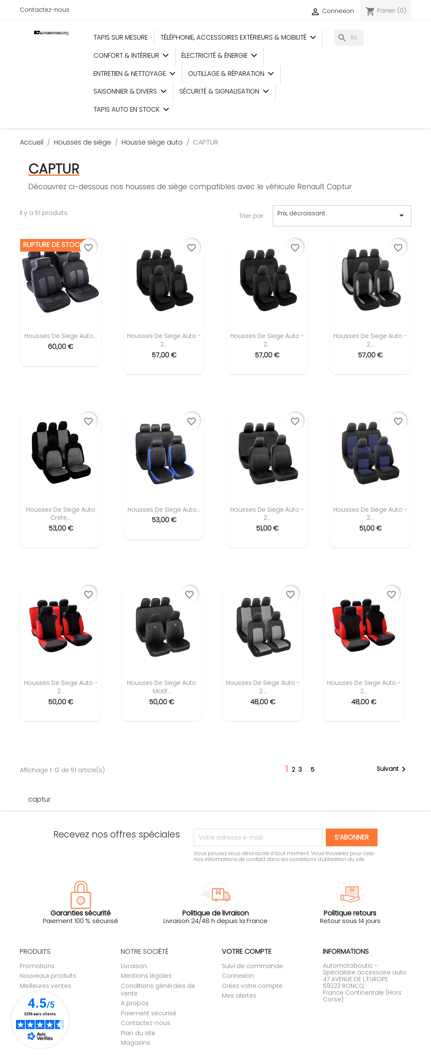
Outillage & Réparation (231, 73)
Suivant (393, 769)
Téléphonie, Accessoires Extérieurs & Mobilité (238, 37)
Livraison (134, 966)
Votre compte (246, 951)
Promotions (37, 966)
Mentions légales (146, 975)
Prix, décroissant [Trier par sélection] (342, 215)
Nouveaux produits (48, 975)
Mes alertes (239, 995)
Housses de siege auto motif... (161, 687)
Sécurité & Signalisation (224, 91)
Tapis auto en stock (131, 109)
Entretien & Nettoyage (134, 73)
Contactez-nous (44, 9)
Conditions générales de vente (158, 990)
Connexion (238, 975)
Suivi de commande (252, 966)
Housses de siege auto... (60, 336)
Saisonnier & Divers (130, 91)
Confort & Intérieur (131, 55)
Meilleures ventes (45, 986)
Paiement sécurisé (148, 1013)
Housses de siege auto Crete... (60, 513)
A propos (135, 1003)
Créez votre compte (252, 986)
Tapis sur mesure (120, 37)
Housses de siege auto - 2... (164, 340)
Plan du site (138, 1033)
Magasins (135, 1043)
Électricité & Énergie (219, 55)
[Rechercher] (349, 38)
